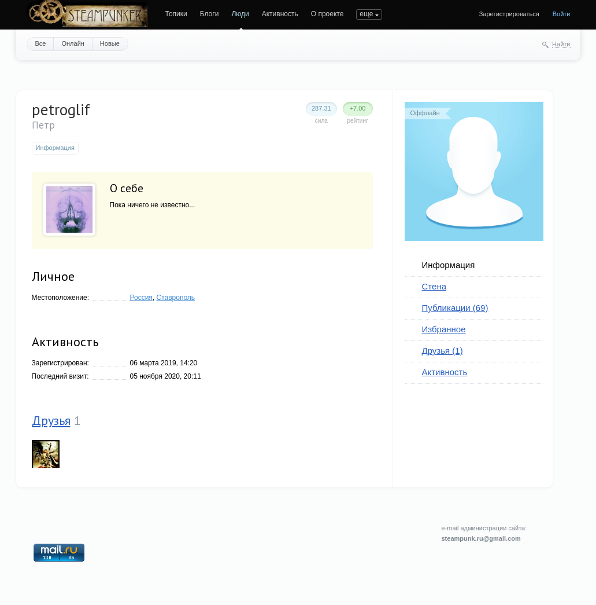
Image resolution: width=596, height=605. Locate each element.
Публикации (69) (455, 308)
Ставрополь (176, 298)
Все (40, 43)
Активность (280, 14)
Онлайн (72, 43)
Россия (141, 298)
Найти (561, 44)
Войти (562, 13)
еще (366, 14)
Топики (176, 14)
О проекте (327, 14)
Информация (448, 265)
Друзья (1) (442, 350)
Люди (240, 14)
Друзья (51, 420)
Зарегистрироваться (509, 13)
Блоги (209, 14)
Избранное (444, 329)
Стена (434, 286)
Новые (110, 43)
